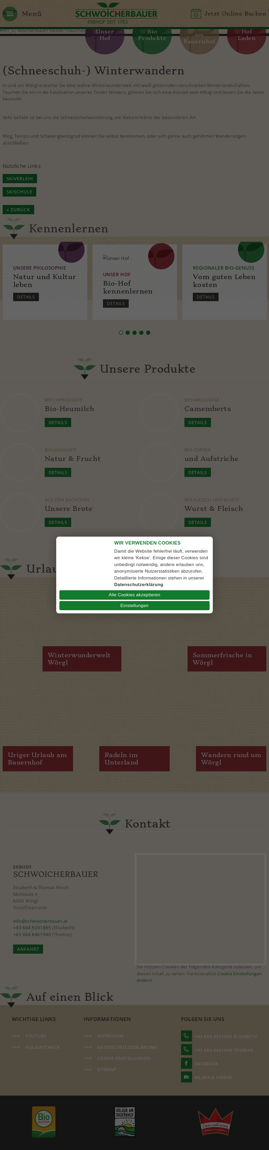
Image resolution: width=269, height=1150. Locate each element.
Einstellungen (134, 605)
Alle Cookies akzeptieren (135, 594)
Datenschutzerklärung (138, 584)
